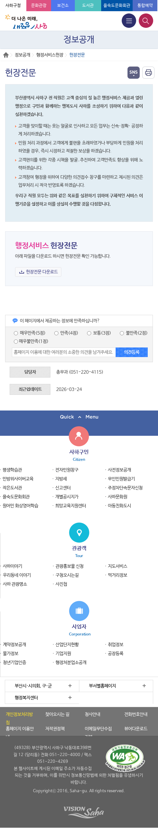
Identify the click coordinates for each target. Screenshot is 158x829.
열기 (133, 73)
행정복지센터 (26, 697)
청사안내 (92, 714)
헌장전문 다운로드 (42, 272)
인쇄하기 (148, 73)
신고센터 (63, 487)
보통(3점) (99, 333)
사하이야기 (12, 566)
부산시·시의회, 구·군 (33, 686)
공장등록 (115, 653)
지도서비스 (117, 566)
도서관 (88, 5)
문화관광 (39, 5)
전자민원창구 (66, 470)
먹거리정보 (117, 575)
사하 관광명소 (15, 584)
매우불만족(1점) (31, 341)
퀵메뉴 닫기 (79, 417)
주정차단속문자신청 (125, 487)
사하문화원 (117, 496)
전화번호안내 (135, 714)
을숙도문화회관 (116, 5)
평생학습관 (12, 470)
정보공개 (22, 55)
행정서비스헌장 (49, 55)
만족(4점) (66, 333)
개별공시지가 (66, 496)
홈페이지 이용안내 (20, 733)
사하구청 (13, 5)
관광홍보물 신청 (69, 566)
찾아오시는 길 (57, 714)
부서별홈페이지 (102, 686)
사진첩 (61, 584)
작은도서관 (12, 487)
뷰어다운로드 (135, 728)
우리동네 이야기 (17, 575)
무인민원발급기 (121, 479)
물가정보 (10, 653)
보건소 (63, 5)
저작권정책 (55, 728)
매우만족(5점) (30, 333)
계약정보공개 (14, 644)
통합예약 (145, 5)
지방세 (61, 479)
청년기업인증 (14, 662)
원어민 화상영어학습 (20, 505)
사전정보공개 (119, 470)
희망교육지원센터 (70, 505)
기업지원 (63, 653)
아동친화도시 (119, 505)
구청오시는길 (67, 575)
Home (6, 55)
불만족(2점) (134, 333)
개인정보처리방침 (19, 718)
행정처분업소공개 (71, 662)
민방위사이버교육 (18, 479)
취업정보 (115, 644)
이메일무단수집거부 (98, 733)
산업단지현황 (67, 644)
